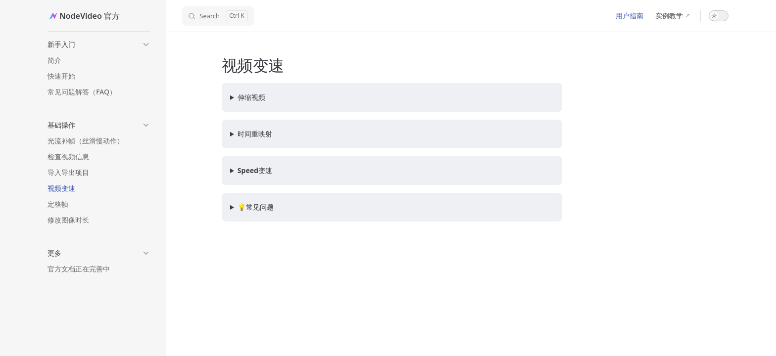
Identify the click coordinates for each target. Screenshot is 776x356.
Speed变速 (255, 170)
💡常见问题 (256, 207)
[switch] (718, 15)
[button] (99, 44)
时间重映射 (255, 133)
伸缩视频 (251, 97)
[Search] (218, 16)
